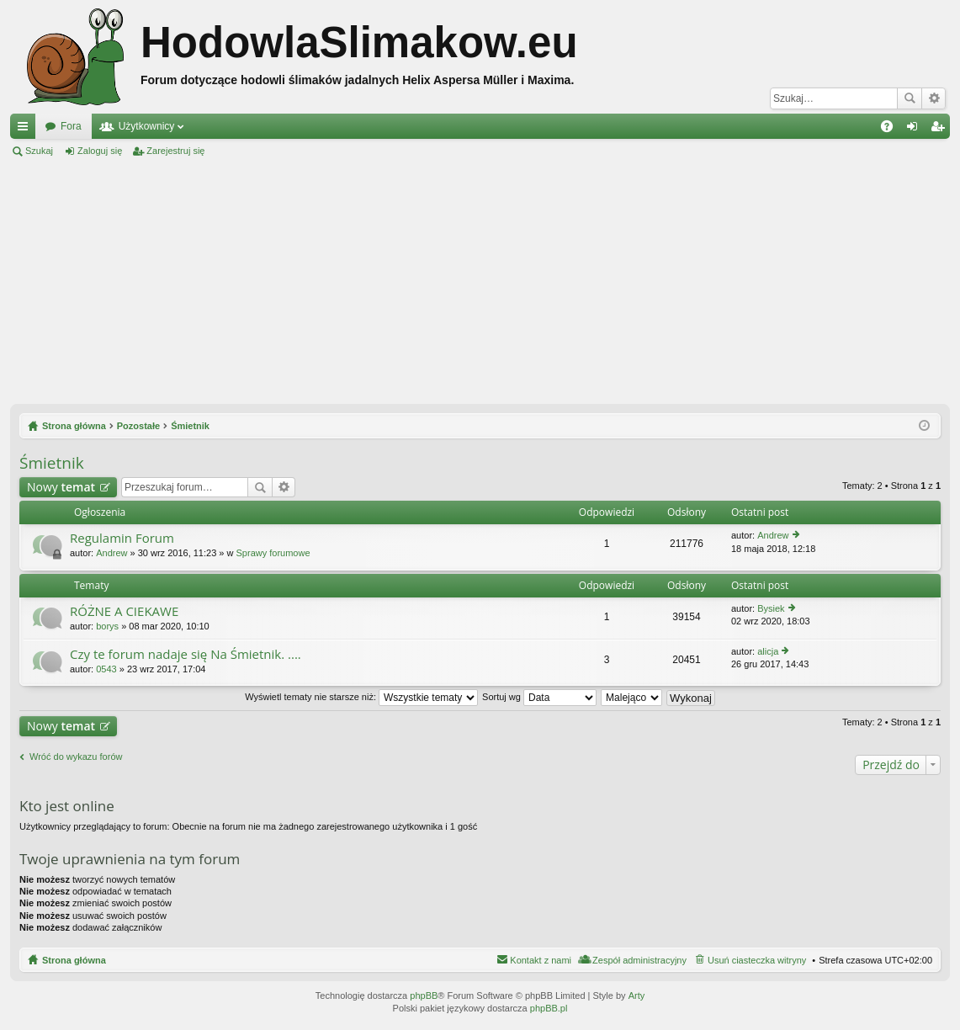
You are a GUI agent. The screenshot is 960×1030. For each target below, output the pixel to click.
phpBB (424, 995)
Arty (637, 995)
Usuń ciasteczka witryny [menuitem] (757, 960)
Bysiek (770, 608)
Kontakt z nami (540, 960)
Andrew (111, 553)
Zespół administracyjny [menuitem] (639, 960)
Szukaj (909, 98)
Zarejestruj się (175, 151)
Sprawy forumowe (273, 553)
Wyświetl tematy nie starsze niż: (361, 697)
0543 (106, 669)
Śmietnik (51, 463)
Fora (71, 126)
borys (107, 626)
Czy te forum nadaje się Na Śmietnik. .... (185, 654)
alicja (767, 651)
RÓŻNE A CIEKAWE (124, 611)
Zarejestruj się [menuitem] (940, 129)
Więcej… (26, 129)
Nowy (61, 487)
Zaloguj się (99, 151)
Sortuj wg (539, 697)
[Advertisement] (480, 281)
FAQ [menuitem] (892, 129)
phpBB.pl (549, 1008)
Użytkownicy (147, 126)
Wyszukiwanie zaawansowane (933, 98)
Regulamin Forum (122, 538)
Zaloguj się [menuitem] (916, 129)
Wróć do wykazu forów (75, 756)
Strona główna (74, 960)
